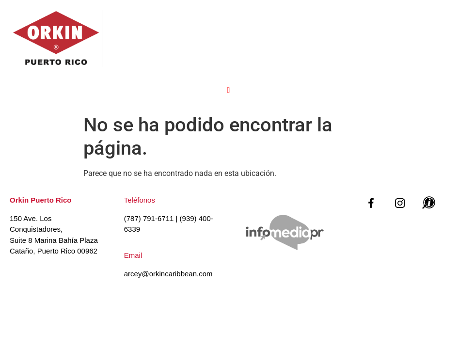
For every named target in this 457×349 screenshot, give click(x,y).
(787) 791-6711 (149, 218)
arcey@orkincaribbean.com (168, 274)
